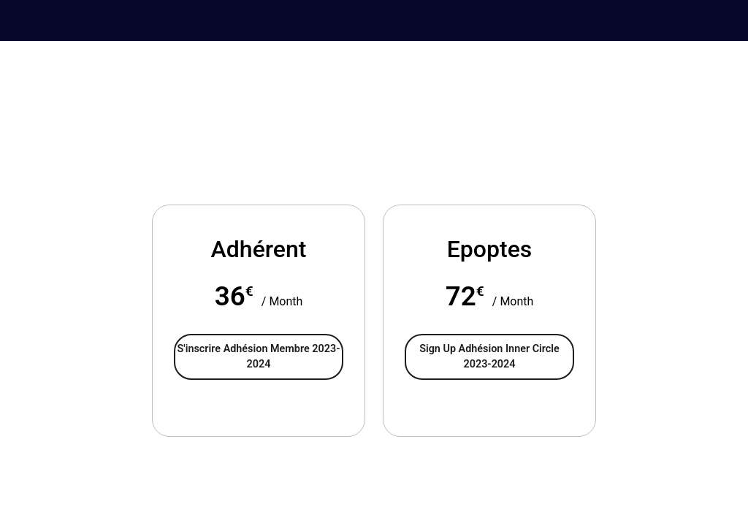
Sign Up (489, 357)
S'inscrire (259, 357)
